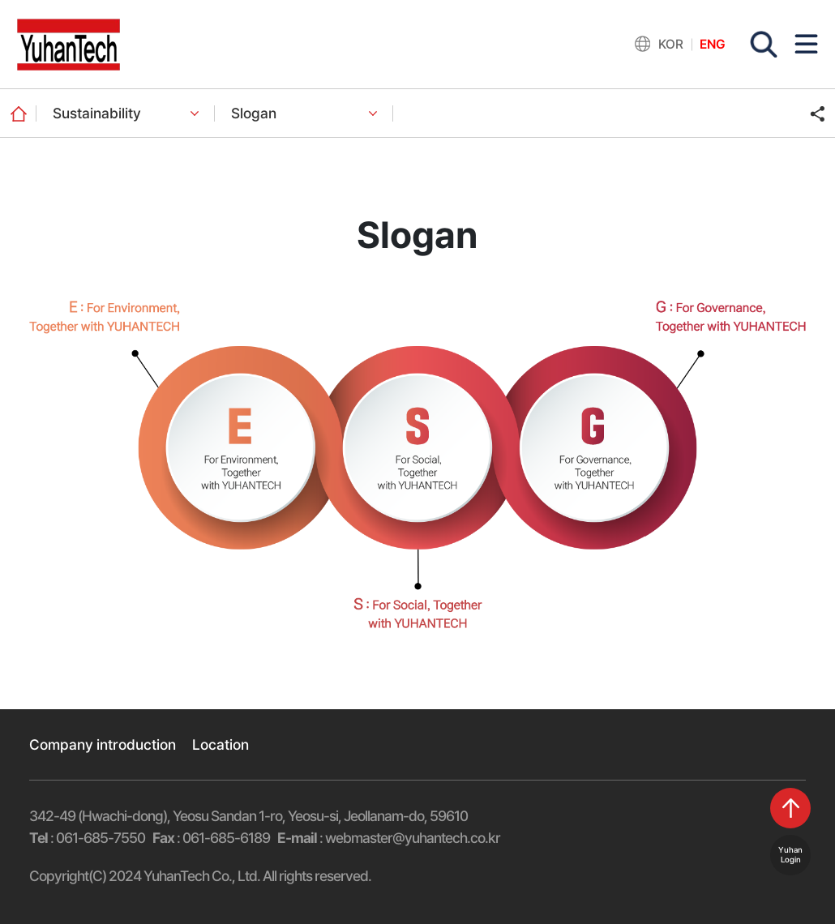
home (18, 113)
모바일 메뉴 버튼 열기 (806, 43)
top (790, 808)
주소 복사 (817, 113)
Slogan (253, 113)
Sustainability (97, 113)
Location (220, 744)
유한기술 (69, 45)
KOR (670, 44)
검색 (763, 44)
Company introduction (102, 744)
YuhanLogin (790, 854)
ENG (713, 44)
